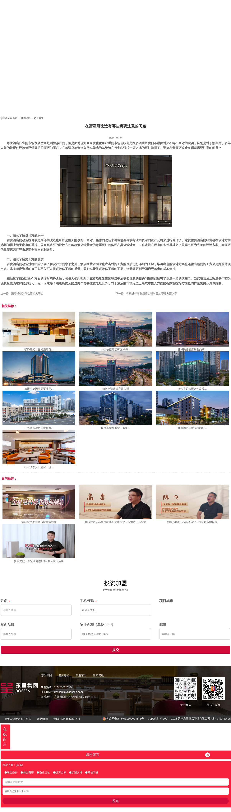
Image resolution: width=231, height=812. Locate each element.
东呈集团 (98, 6)
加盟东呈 (133, 6)
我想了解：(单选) (12, 764)
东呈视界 (150, 6)
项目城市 (166, 601)
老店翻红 (116, 6)
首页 (81, 6)
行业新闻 (38, 118)
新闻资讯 (167, 6)
